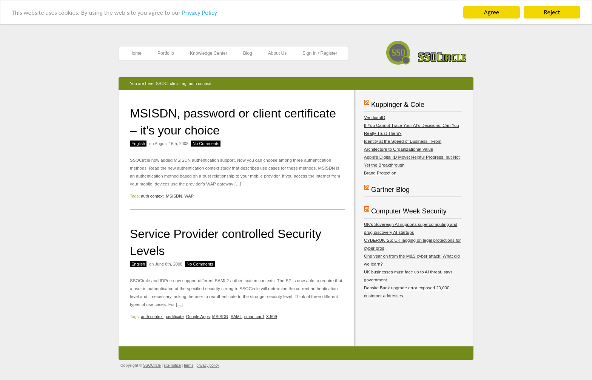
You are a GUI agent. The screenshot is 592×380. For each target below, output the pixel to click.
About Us (277, 53)
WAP (189, 196)
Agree (491, 12)
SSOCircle (426, 50)
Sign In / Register (319, 53)
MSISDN (174, 196)
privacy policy (207, 365)
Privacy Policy (199, 12)
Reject (552, 12)
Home (136, 53)
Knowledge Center (208, 53)
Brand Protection (380, 173)
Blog (247, 53)
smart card (254, 316)
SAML (236, 316)
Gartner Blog (390, 189)
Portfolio (165, 53)
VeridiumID (374, 117)
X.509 (271, 316)
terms (188, 365)
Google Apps (198, 316)
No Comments (206, 143)
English (138, 143)
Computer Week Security (409, 211)
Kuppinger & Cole (397, 104)
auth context (152, 196)
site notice (172, 365)
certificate (174, 316)
